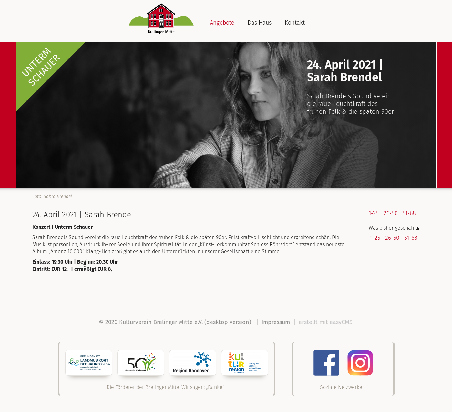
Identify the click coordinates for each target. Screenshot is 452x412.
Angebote (222, 22)
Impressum (276, 322)
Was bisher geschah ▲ (394, 228)
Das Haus (260, 22)
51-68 (409, 213)
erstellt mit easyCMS (326, 322)
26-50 (391, 213)
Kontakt (295, 22)
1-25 (374, 213)
